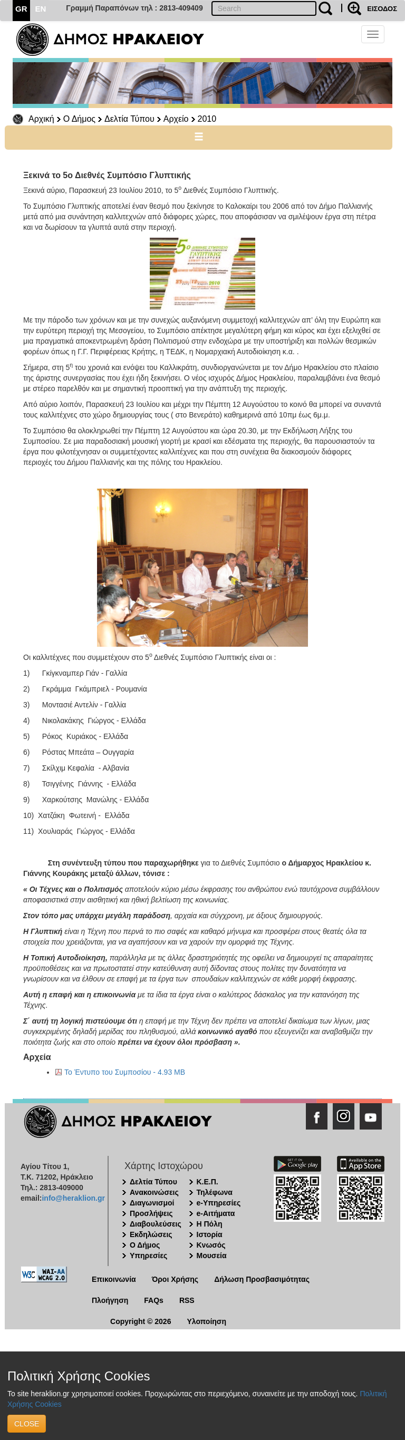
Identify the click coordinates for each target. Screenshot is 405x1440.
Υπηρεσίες (148, 1255)
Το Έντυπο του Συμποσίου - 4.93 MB (124, 1072)
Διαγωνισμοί (152, 1203)
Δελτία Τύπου (129, 118)
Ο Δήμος (79, 118)
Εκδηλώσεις (151, 1234)
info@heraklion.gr (73, 1198)
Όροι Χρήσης (175, 1279)
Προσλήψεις (151, 1213)
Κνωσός (211, 1245)
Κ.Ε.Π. (207, 1182)
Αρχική (41, 118)
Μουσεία (212, 1255)
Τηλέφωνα (215, 1192)
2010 (207, 118)
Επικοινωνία (114, 1279)
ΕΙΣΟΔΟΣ (382, 9)
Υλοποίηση (206, 1321)
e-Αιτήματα (216, 1213)
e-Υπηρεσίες (219, 1203)
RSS (187, 1300)
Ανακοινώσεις (154, 1192)
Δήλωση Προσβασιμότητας (262, 1279)
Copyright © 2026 (140, 1321)
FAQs (153, 1300)
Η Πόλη (210, 1224)
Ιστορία (210, 1234)
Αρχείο (176, 118)
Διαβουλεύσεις (155, 1224)
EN (40, 8)
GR (21, 8)
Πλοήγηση (110, 1300)
